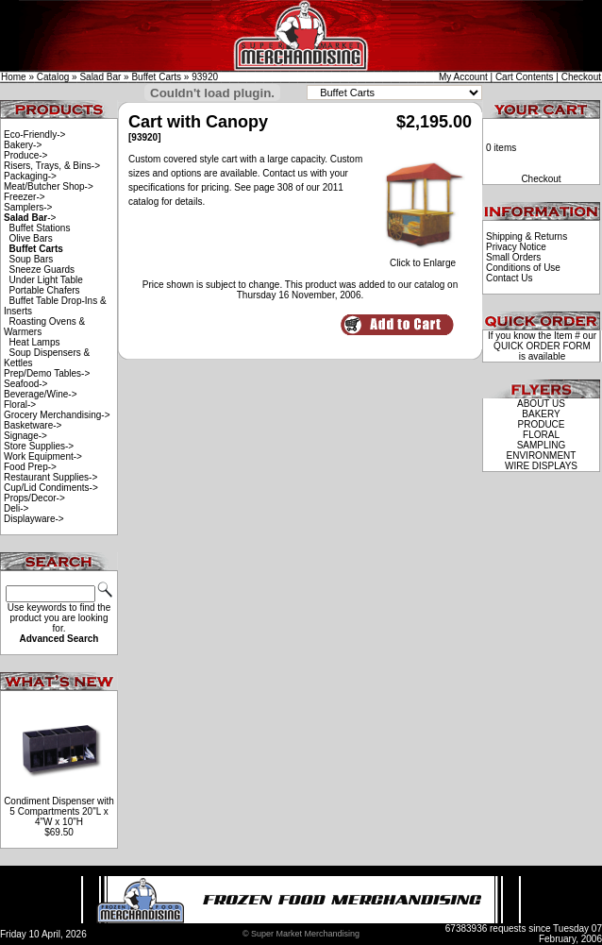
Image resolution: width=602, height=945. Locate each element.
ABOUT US (541, 403)
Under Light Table (46, 280)
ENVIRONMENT (542, 455)
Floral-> (20, 404)
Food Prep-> (30, 467)
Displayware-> (34, 519)
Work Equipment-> (43, 456)
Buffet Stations (40, 228)
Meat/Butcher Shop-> (48, 186)
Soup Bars (31, 259)
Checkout (581, 77)
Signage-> (25, 435)
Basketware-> (32, 425)
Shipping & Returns (526, 236)
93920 (205, 77)
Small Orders (513, 257)
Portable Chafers (44, 290)
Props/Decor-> (34, 498)
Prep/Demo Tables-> (47, 373)
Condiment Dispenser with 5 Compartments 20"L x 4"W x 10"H (59, 811)
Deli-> (16, 508)
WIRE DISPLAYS (541, 466)
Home (13, 77)
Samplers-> (28, 207)
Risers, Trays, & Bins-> (52, 165)
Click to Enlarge (422, 258)
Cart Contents (524, 77)
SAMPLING (541, 445)
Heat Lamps (34, 342)
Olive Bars (31, 238)
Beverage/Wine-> (40, 394)
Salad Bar (100, 77)
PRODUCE (540, 424)
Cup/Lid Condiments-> (51, 487)
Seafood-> (25, 384)
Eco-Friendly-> (34, 134)
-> (30, 217)
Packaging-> (30, 176)
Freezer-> (24, 197)
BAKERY (541, 414)
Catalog (53, 77)
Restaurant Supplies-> (50, 477)
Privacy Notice (516, 247)
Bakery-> (23, 145)
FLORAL (541, 435)
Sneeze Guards (42, 269)
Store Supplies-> (39, 446)
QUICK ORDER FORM (542, 346)
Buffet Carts (156, 77)
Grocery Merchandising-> (57, 415)
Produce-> (25, 155)
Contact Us (509, 278)
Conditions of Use (523, 267)
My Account (463, 77)
